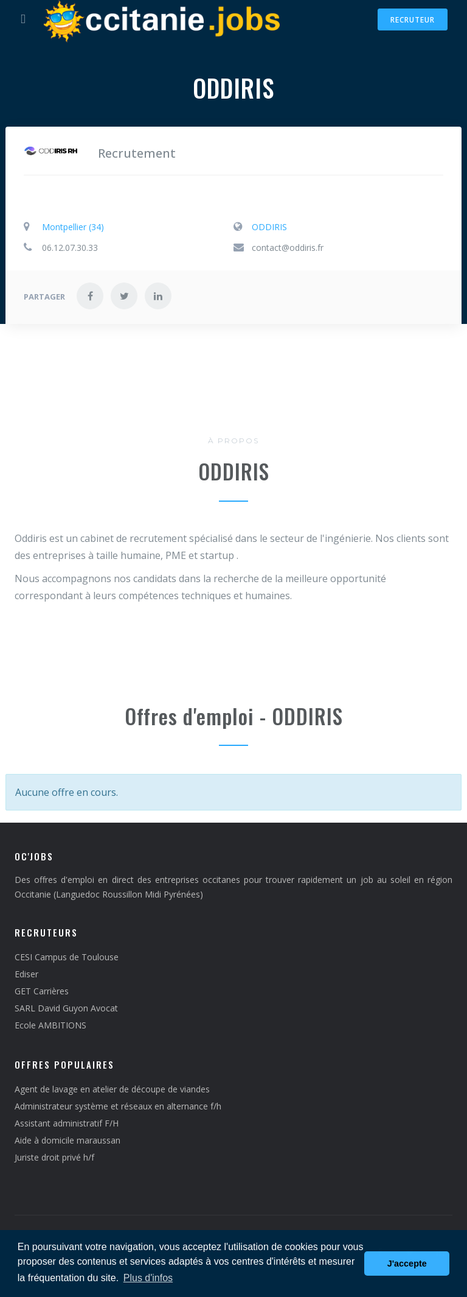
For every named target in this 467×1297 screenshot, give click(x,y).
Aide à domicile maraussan (67, 1140)
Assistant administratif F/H (67, 1123)
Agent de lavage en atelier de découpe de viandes (112, 1089)
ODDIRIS (269, 227)
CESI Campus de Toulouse (67, 957)
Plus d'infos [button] (148, 1278)
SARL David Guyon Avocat (66, 1008)
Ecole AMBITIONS (50, 1025)
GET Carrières (42, 991)
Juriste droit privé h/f (54, 1157)
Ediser (26, 974)
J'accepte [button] (407, 1263)
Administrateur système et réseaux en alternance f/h (118, 1106)
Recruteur (412, 20)
